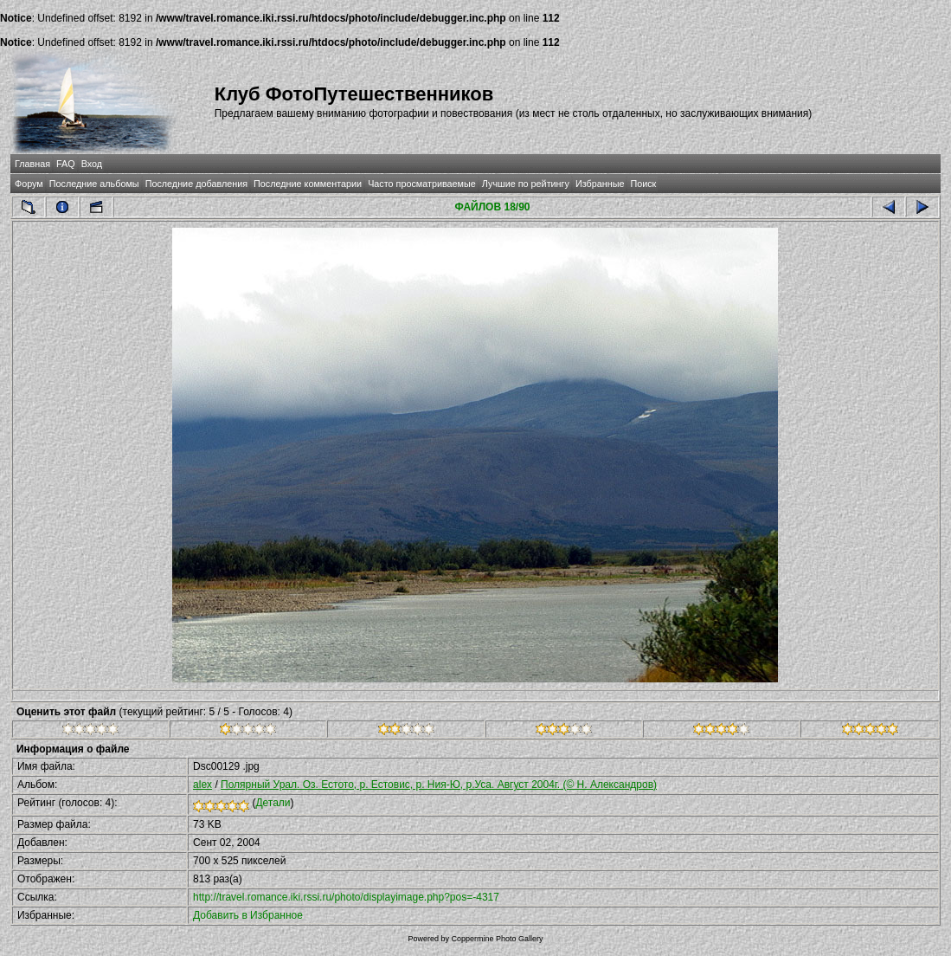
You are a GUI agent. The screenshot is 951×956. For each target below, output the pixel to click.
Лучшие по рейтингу (525, 183)
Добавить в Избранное (248, 915)
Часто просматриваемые (422, 183)
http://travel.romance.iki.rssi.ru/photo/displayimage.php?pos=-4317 (346, 897)
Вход (91, 163)
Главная (32, 163)
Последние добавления (196, 183)
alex (202, 784)
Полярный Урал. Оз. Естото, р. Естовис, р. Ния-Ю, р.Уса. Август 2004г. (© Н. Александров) (439, 784)
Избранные (599, 183)
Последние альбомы (94, 183)
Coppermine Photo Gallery (497, 938)
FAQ (65, 163)
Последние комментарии (308, 183)
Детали (272, 803)
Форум (29, 183)
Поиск (643, 183)
